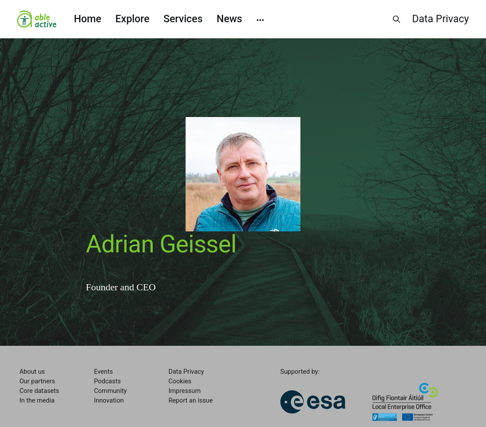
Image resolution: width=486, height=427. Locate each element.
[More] (260, 19)
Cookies (180, 381)
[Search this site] (396, 19)
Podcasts (107, 381)
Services (183, 19)
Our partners (37, 381)
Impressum (185, 391)
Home (87, 19)
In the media (37, 400)
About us (32, 371)
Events (103, 371)
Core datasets (39, 391)
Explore (132, 19)
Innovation (109, 400)
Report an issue (191, 400)
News (229, 19)
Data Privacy (440, 19)
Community (110, 391)
